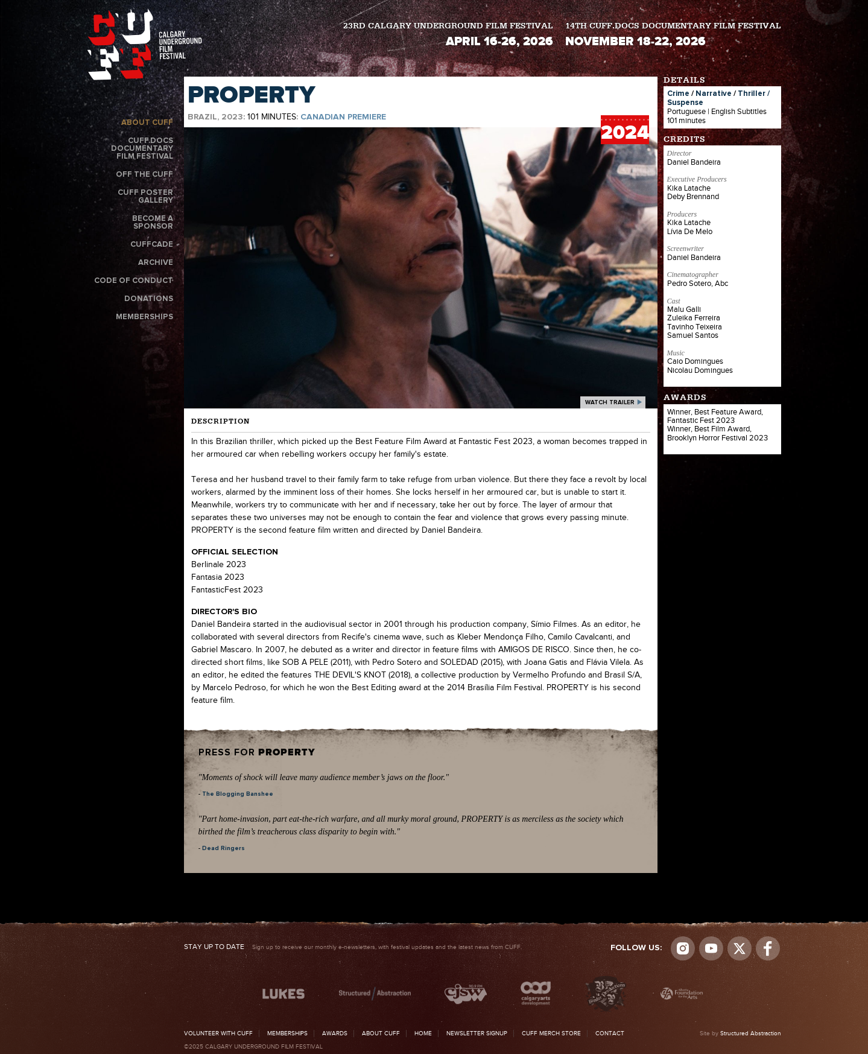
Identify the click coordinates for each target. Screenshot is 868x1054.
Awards (334, 1033)
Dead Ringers (223, 848)
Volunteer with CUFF (218, 1033)
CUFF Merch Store (551, 1033)
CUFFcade (151, 245)
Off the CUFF (144, 175)
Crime (678, 94)
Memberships (144, 317)
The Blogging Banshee (237, 794)
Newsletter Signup (476, 1033)
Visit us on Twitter (739, 948)
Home (423, 1033)
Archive (155, 263)
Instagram (683, 948)
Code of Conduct (133, 281)
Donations (148, 299)
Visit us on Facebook (768, 948)
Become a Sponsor (152, 222)
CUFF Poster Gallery (145, 197)
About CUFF (147, 123)
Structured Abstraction (750, 1033)
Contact (609, 1033)
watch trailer (610, 402)
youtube (711, 948)
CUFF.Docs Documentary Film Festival (142, 148)
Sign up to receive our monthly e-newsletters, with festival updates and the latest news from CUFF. (353, 947)
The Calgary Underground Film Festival (144, 44)
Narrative (713, 94)
